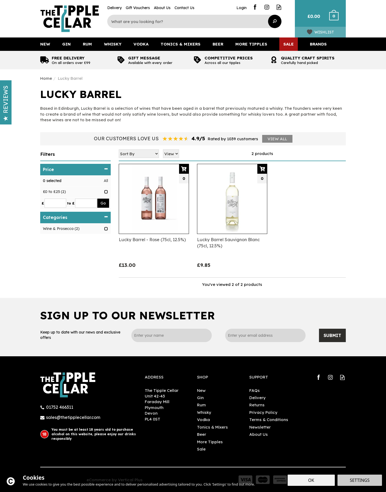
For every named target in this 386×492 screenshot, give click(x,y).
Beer (201, 434)
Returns (257, 404)
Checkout (337, 18)
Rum (201, 404)
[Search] (190, 21)
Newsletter (260, 427)
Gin (200, 397)
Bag (311, 18)
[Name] (171, 335)
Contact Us (184, 7)
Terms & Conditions (268, 419)
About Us (258, 434)
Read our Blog (279, 7)
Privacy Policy (263, 412)
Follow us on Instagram (266, 7)
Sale (201, 449)
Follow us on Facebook (254, 7)
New (201, 390)
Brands (318, 44)
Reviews (5, 103)
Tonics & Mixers (212, 427)
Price (75, 169)
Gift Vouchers (138, 7)
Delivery (257, 397)
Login (241, 7)
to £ (71, 203)
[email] (265, 335)
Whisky (204, 412)
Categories (75, 217)
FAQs (254, 390)
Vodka (203, 419)
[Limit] (171, 153)
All (106, 180)
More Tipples (210, 441)
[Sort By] (139, 153)
